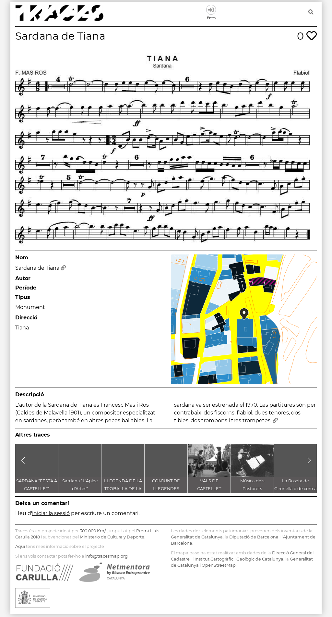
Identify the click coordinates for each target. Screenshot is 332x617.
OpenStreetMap (219, 565)
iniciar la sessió (51, 513)
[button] (22, 460)
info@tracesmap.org (106, 556)
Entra (211, 10)
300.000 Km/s (93, 530)
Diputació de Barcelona (254, 537)
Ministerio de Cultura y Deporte (112, 537)
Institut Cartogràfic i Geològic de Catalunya (239, 559)
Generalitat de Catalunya (197, 537)
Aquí (20, 546)
